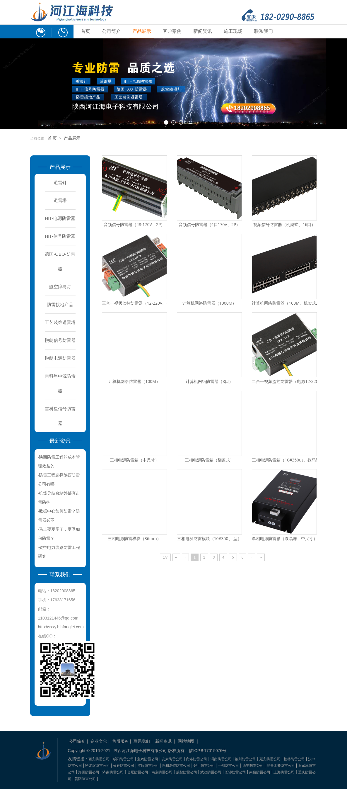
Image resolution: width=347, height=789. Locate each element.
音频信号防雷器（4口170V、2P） (209, 224)
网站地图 (186, 741)
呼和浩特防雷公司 (176, 765)
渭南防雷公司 (221, 759)
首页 (85, 31)
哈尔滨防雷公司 (97, 765)
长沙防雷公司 (235, 772)
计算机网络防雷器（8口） (209, 381)
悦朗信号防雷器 (60, 340)
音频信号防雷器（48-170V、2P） (134, 224)
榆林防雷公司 (294, 759)
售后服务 (120, 741)
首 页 (52, 138)
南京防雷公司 (161, 772)
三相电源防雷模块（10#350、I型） (209, 538)
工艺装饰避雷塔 (60, 322)
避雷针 (60, 182)
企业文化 (98, 741)
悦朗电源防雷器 (60, 358)
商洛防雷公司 (196, 759)
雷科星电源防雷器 (60, 383)
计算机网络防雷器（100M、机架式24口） (290, 303)
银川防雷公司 (204, 765)
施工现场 (233, 31)
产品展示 (141, 31)
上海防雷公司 (284, 772)
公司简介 (111, 31)
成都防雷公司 (186, 772)
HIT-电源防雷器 (60, 218)
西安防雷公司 (99, 759)
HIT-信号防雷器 (60, 236)
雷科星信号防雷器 (60, 416)
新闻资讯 (202, 31)
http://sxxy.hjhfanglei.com (61, 627)
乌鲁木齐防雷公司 (281, 765)
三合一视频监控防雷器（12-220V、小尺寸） (142, 303)
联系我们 (263, 31)
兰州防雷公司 (228, 765)
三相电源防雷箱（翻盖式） (209, 460)
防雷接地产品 (60, 304)
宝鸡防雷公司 (147, 759)
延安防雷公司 (270, 759)
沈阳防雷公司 (148, 765)
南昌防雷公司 (259, 772)
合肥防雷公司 (137, 772)
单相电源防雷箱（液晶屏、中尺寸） (284, 538)
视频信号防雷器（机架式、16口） (284, 224)
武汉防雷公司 (210, 772)
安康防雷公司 (172, 759)
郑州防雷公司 (88, 772)
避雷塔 (60, 200)
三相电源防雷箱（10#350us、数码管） (288, 460)
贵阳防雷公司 (85, 779)
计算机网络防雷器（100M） (134, 381)
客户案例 (172, 31)
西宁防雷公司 (253, 765)
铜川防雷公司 (245, 759)
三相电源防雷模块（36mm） (134, 538)
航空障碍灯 (60, 286)
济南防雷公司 (113, 772)
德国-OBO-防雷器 (60, 261)
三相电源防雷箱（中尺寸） (134, 460)
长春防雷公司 (123, 765)
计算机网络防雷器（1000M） (209, 303)
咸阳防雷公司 (123, 759)
